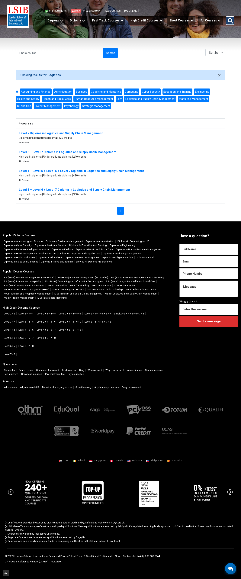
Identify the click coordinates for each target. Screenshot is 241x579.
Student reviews (153, 370)
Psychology (71, 106)
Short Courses (179, 20)
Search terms (26, 370)
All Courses (209, 20)
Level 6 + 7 (9, 346)
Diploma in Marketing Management (122, 253)
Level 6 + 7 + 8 (26, 346)
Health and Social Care (57, 99)
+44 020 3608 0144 (86, 11)
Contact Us (129, 556)
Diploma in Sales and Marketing (21, 261)
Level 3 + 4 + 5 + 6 (46, 321)
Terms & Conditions (87, 556)
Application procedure (106, 387)
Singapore (99, 460)
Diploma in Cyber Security (18, 245)
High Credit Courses (144, 20)
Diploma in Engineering (122, 245)
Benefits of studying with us (57, 387)
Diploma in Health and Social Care (94, 249)
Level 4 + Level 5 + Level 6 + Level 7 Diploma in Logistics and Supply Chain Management (81, 171)
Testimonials (106, 556)
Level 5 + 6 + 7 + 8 (46, 337)
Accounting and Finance (35, 91)
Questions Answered (47, 370)
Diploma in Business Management (64, 241)
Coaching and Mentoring (106, 91)
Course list (9, 370)
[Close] (219, 75)
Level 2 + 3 (9, 313)
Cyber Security (151, 91)
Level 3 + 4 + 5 (26, 321)
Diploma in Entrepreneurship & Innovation (26, 249)
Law (119, 99)
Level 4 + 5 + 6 (26, 329)
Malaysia (137, 460)
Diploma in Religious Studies (117, 257)
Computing (131, 91)
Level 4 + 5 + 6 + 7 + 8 (70, 329)
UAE (66, 460)
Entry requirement (131, 387)
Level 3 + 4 (9, 321)
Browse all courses (31, 374)
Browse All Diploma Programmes (94, 261)
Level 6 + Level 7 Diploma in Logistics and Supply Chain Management (67, 152)
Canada (119, 460)
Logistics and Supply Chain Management (150, 99)
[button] (230, 20)
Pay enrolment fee (55, 374)
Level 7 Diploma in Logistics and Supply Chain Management (61, 133)
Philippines (157, 460)
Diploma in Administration (100, 241)
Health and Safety (28, 99)
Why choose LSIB (29, 387)
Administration (63, 91)
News (118, 556)
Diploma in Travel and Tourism (57, 261)
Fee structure (11, 374)
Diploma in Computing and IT (133, 241)
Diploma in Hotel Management (20, 253)
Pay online (130, 10)
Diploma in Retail (145, 257)
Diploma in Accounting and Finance (23, 241)
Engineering (202, 91)
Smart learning (83, 387)
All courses (113, 10)
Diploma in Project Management (82, 257)
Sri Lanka (177, 460)
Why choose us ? (114, 370)
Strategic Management (96, 106)
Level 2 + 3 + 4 (26, 313)
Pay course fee (76, 374)
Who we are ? (95, 370)
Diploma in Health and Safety (19, 257)
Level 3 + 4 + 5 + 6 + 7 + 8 (98, 321)
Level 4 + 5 (9, 329)
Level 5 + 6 (9, 337)
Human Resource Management (94, 99)
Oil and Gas (24, 106)
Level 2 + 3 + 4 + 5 (46, 313)
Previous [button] (11, 488)
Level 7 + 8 (9, 354)
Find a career (69, 370)
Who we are (10, 387)
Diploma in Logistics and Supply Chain (79, 253)
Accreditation (134, 370)
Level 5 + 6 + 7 (26, 337)
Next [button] (230, 488)
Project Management (47, 106)
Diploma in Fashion (62, 249)
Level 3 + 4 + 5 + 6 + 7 (70, 321)
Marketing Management (193, 99)
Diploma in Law (47, 253)
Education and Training (177, 91)
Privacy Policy (67, 556)
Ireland (81, 460)
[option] (36, 493)
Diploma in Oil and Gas (50, 257)
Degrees (53, 20)
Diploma (75, 20)
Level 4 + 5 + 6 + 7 (46, 329)
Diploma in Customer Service (50, 245)
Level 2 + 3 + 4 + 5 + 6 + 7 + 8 (129, 313)
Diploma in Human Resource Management (139, 249)
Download (113, 541)
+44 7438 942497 (56, 10)
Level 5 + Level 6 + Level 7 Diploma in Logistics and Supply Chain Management (74, 189)
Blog (81, 370)
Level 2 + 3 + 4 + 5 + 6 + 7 (98, 313)
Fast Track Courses (106, 20)
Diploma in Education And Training (88, 245)
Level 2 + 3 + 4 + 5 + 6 (70, 313)
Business (81, 91)
